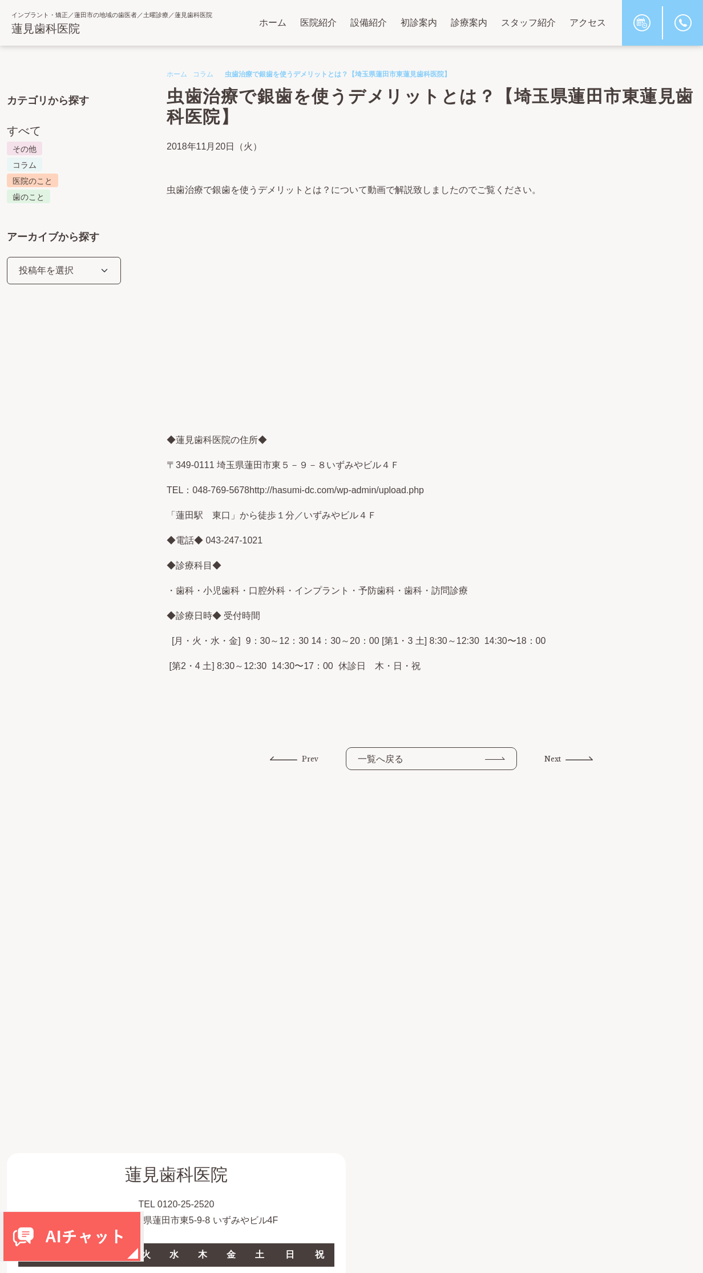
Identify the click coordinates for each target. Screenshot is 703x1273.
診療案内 (469, 22)
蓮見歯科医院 (45, 28)
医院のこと (32, 181)
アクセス (587, 22)
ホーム (272, 22)
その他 (25, 149)
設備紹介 (368, 22)
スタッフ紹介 (528, 22)
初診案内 (419, 22)
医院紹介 (318, 22)
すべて (24, 130)
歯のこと (29, 197)
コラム (203, 74)
